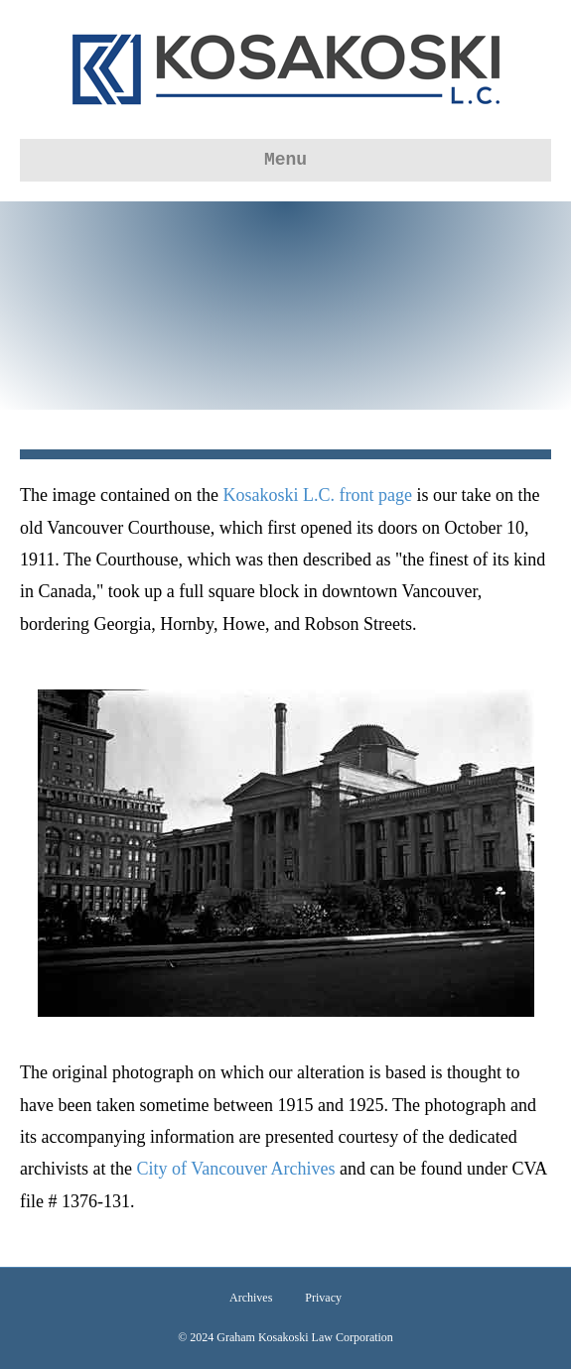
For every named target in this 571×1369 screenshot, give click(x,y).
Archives (250, 1298)
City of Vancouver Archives (235, 1169)
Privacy (323, 1298)
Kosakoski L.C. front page (316, 495)
